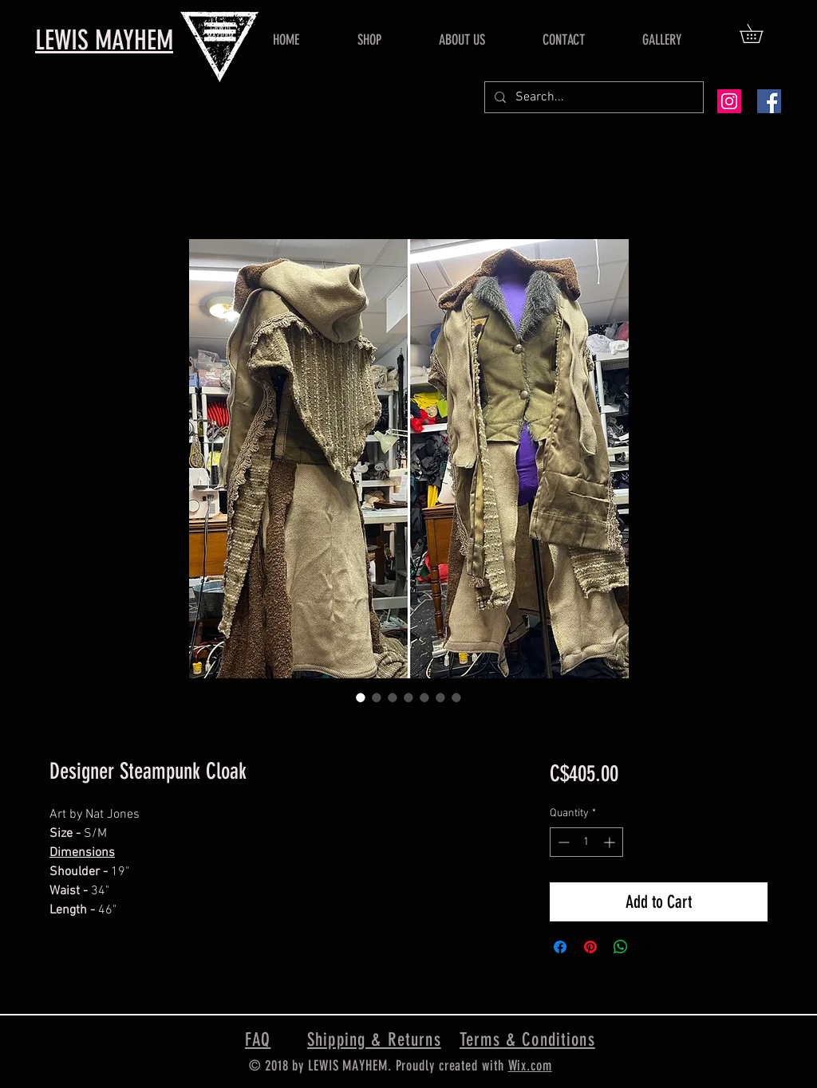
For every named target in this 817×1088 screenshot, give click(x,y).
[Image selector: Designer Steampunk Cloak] (361, 697)
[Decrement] (562, 842)
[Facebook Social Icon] (769, 101)
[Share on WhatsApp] (620, 946)
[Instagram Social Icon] (729, 101)
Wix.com (530, 1065)
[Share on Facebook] (560, 946)
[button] (760, 33)
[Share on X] (651, 946)
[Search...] (592, 97)
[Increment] (611, 842)
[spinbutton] (586, 842)
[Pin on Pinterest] (590, 946)
